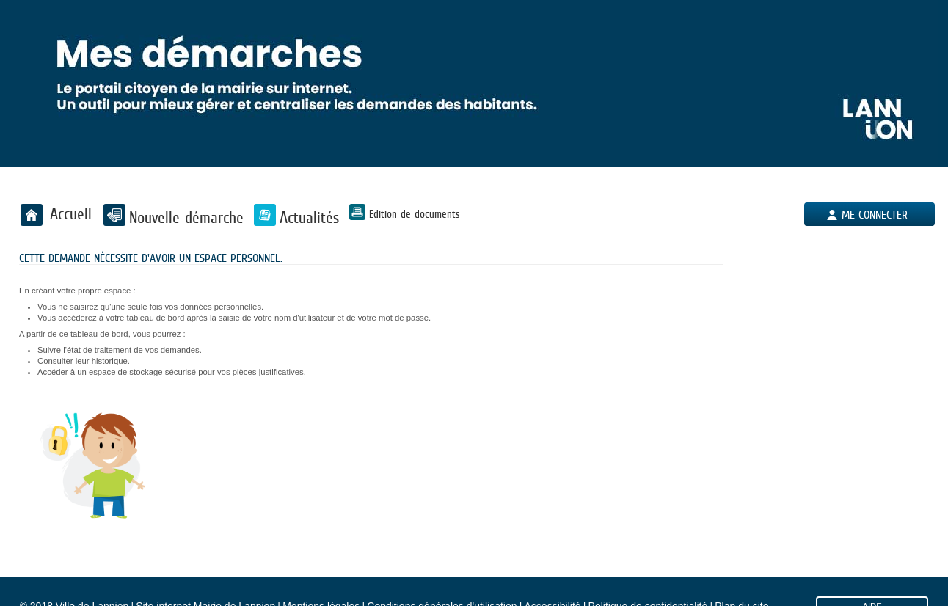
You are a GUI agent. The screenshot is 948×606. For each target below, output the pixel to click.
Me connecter (875, 214)
